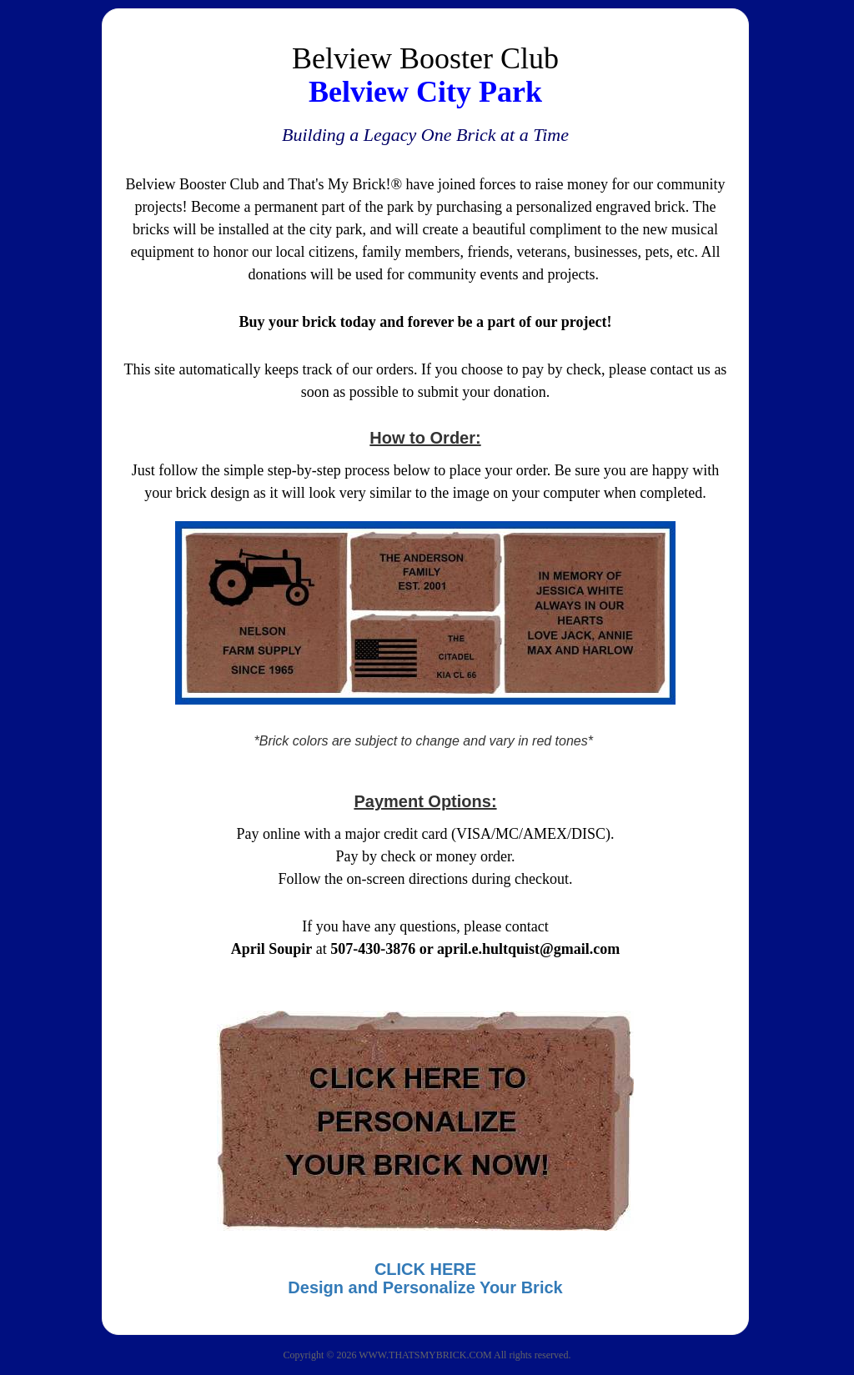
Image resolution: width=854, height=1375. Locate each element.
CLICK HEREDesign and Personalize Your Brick (425, 1278)
